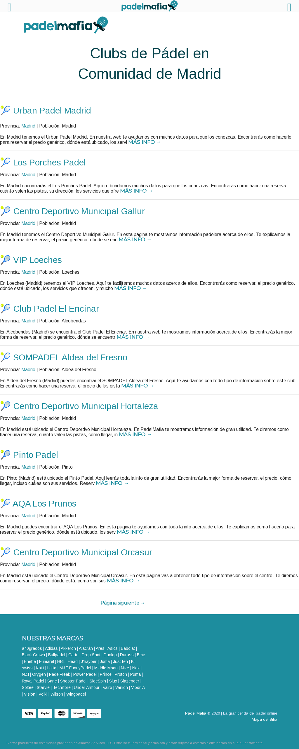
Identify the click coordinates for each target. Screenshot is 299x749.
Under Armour (87, 687)
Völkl (43, 694)
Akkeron (68, 648)
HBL (61, 661)
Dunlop (110, 654)
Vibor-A (138, 687)
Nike (125, 668)
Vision (29, 694)
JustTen (120, 661)
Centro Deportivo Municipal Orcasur (82, 552)
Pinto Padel (35, 455)
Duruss (127, 654)
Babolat (128, 648)
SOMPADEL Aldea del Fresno (70, 357)
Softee (28, 687)
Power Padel (85, 674)
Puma (135, 674)
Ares (100, 648)
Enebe (30, 661)
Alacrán (86, 648)
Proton (121, 674)
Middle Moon (106, 668)
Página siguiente (122, 603)
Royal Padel (33, 681)
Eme (141, 654)
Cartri (73, 654)
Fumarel (46, 661)
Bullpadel (56, 654)
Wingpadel (76, 694)
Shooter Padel (73, 681)
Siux (113, 681)
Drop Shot (91, 654)
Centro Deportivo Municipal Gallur (79, 211)
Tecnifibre (62, 687)
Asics (112, 648)
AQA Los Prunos (45, 503)
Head (73, 661)
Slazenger (129, 681)
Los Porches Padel (49, 162)
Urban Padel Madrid (52, 110)
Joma (105, 661)
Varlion (121, 687)
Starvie (43, 687)
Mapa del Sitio (264, 719)
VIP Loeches (37, 260)
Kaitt (40, 668)
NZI (25, 674)
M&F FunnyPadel (75, 668)
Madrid (28, 125)
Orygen (39, 674)
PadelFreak (59, 674)
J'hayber (89, 661)
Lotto (51, 668)
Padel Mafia (195, 713)
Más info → (144, 142)
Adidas (51, 648)
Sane (52, 681)
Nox (136, 668)
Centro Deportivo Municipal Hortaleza (85, 406)
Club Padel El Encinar (56, 308)
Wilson (57, 694)
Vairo (107, 687)
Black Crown (33, 654)
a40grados (32, 648)
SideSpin (98, 681)
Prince (106, 674)
